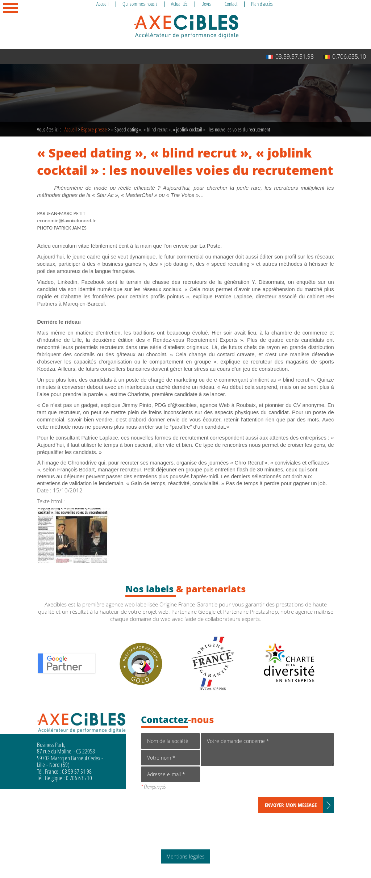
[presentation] (256, 783)
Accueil (70, 129)
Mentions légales (185, 856)
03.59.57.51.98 (290, 56)
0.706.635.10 (344, 56)
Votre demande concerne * (267, 749)
